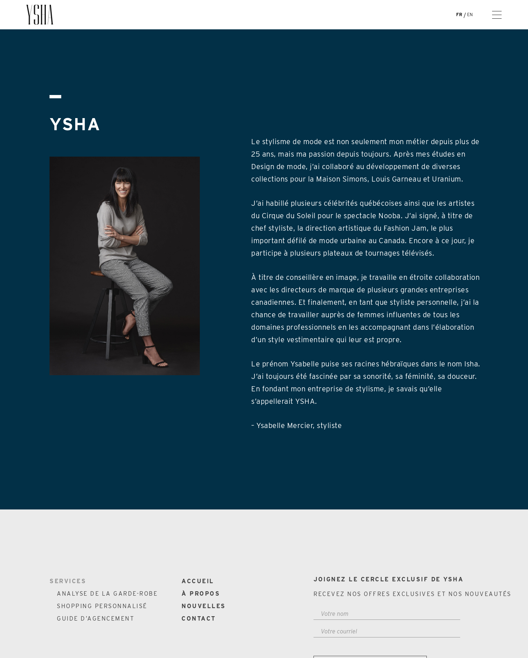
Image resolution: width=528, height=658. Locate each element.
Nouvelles (204, 606)
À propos (201, 593)
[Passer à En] (472, 14)
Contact (199, 618)
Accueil (198, 581)
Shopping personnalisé (102, 606)
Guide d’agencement (95, 618)
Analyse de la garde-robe (107, 593)
